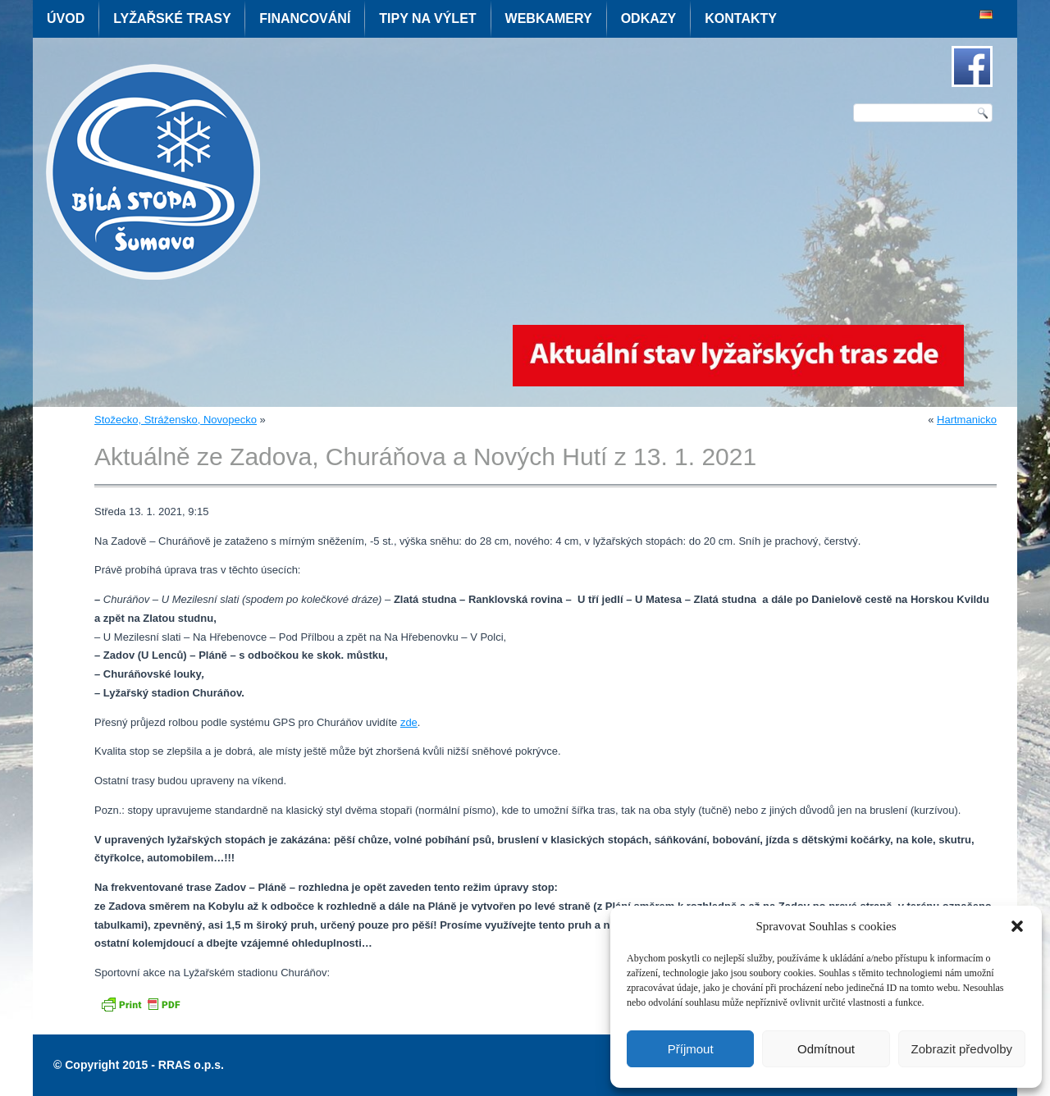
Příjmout (691, 1049)
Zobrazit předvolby (961, 1049)
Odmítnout (826, 1049)
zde (409, 722)
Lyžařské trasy (172, 18)
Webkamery (548, 18)
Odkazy (649, 18)
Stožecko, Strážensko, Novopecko (175, 419)
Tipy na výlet (427, 18)
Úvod (65, 18)
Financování (304, 18)
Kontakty (741, 18)
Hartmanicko (967, 419)
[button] (1017, 926)
